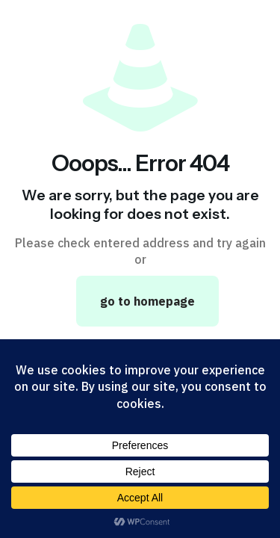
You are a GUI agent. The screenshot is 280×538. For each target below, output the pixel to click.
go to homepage (147, 301)
